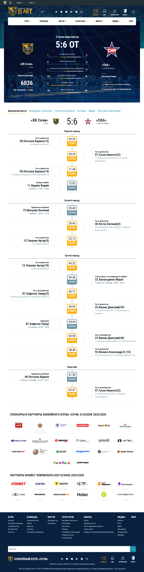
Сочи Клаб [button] (80, 21)
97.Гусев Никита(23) (108, 390)
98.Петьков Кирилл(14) (34, 171)
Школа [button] (99, 21)
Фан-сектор (66, 526)
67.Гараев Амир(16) (41, 244)
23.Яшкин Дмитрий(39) (109, 307)
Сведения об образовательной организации (99, 532)
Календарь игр (53, 520)
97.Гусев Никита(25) (127, 341)
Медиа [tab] (92, 110)
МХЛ (131, 21)
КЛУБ (11, 517)
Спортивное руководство (35, 532)
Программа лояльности (70, 520)
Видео (120, 526)
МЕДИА (121, 517)
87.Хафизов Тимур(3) (35, 293)
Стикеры (65, 529)
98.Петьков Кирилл (37, 377)
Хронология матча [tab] (17, 110)
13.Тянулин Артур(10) (35, 265)
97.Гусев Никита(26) (103, 355)
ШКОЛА (88, 517)
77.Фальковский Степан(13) (106, 158)
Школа (86, 520)
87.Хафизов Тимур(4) (20, 174)
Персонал (30, 526)
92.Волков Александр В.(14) (113, 352)
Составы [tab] (81, 110)
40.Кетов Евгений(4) (108, 224)
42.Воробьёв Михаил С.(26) (124, 355)
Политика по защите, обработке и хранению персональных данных (72, 564)
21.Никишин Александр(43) (106, 341)
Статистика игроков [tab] (65, 110)
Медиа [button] (116, 21)
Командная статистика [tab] (40, 110)
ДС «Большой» (13, 529)
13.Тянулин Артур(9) (36, 240)
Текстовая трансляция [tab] (109, 110)
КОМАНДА (32, 517)
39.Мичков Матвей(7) (40, 268)
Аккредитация (122, 532)
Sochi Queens (66, 523)
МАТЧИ (51, 517)
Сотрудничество (13, 526)
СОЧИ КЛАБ (68, 517)
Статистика (51, 523)
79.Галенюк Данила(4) (19, 297)
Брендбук (121, 535)
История (11, 520)
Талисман (30, 529)
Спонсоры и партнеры (15, 523)
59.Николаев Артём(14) (39, 297)
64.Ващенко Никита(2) (39, 144)
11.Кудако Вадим (38, 185)
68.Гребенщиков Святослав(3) (107, 227)
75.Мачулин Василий (36, 210)
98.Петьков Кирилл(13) (34, 141)
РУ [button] (43, 12)
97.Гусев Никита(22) (108, 154)
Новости (120, 520)
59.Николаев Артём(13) (39, 174)
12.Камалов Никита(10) (105, 310)
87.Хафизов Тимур (37, 324)
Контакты (11, 532)
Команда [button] (44, 21)
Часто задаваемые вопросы (93, 526)
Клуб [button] (26, 21)
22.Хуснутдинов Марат (109, 279)
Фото (119, 523)
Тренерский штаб (32, 520)
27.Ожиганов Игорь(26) (104, 394)
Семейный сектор (68, 535)
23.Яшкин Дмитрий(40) (109, 338)
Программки (122, 529)
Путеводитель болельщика (71, 532)
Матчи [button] (62, 21)
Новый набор (88, 529)
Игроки (29, 523)
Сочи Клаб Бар (67, 538)
